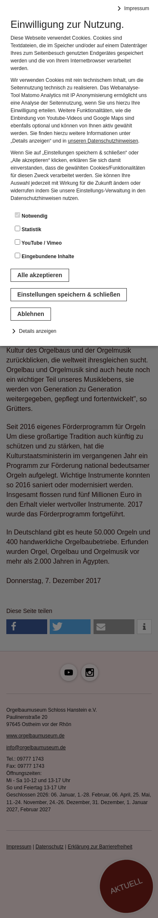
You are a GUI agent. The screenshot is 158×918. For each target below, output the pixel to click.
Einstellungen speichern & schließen (68, 294)
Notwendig (31, 215)
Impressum (136, 8)
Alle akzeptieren (39, 275)
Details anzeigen (37, 331)
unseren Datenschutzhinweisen (103, 141)
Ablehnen (30, 313)
